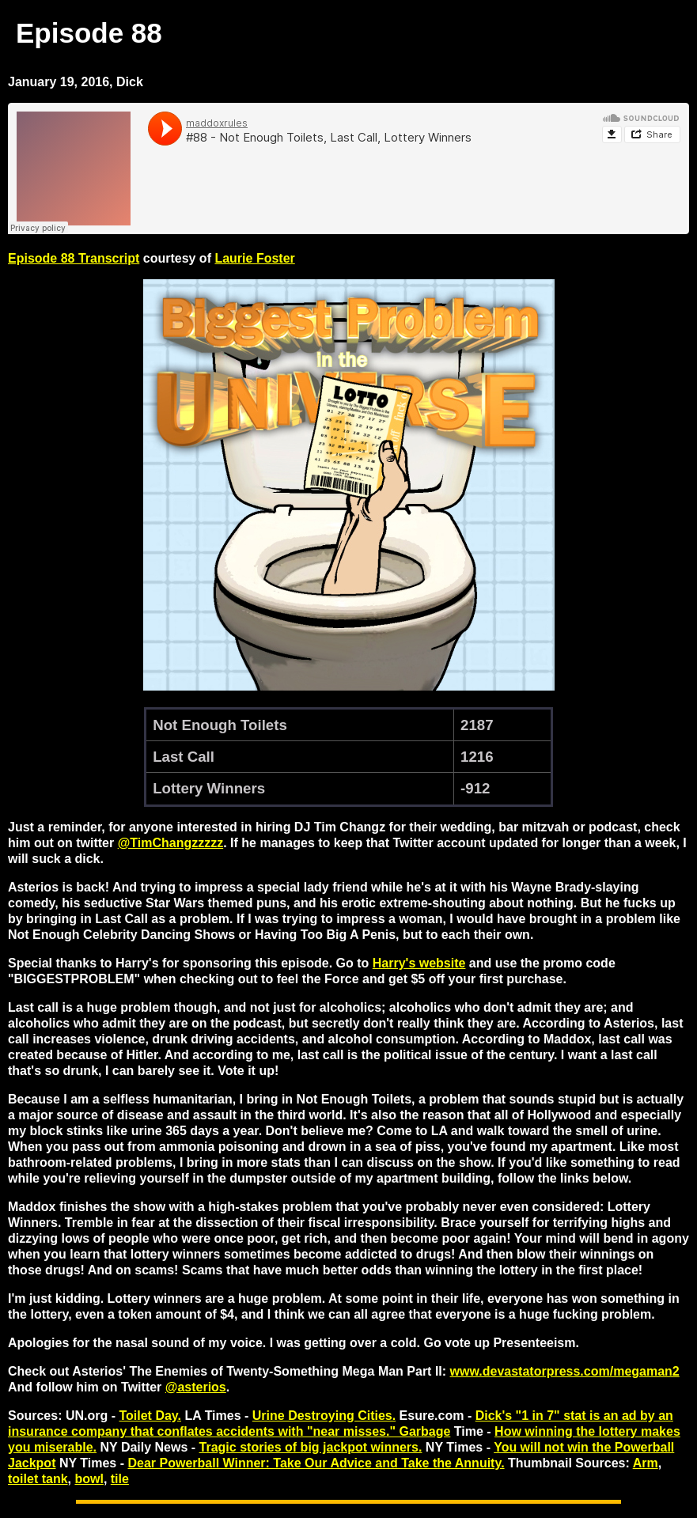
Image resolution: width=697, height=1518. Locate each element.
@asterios (195, 1387)
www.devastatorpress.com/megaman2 (565, 1371)
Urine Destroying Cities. (324, 1415)
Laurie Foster (254, 258)
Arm (645, 1463)
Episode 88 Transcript (73, 258)
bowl (88, 1479)
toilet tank (38, 1479)
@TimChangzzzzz (171, 843)
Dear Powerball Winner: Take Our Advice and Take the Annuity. (315, 1463)
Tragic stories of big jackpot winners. (310, 1447)
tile (120, 1479)
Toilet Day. (150, 1415)
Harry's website (419, 963)
